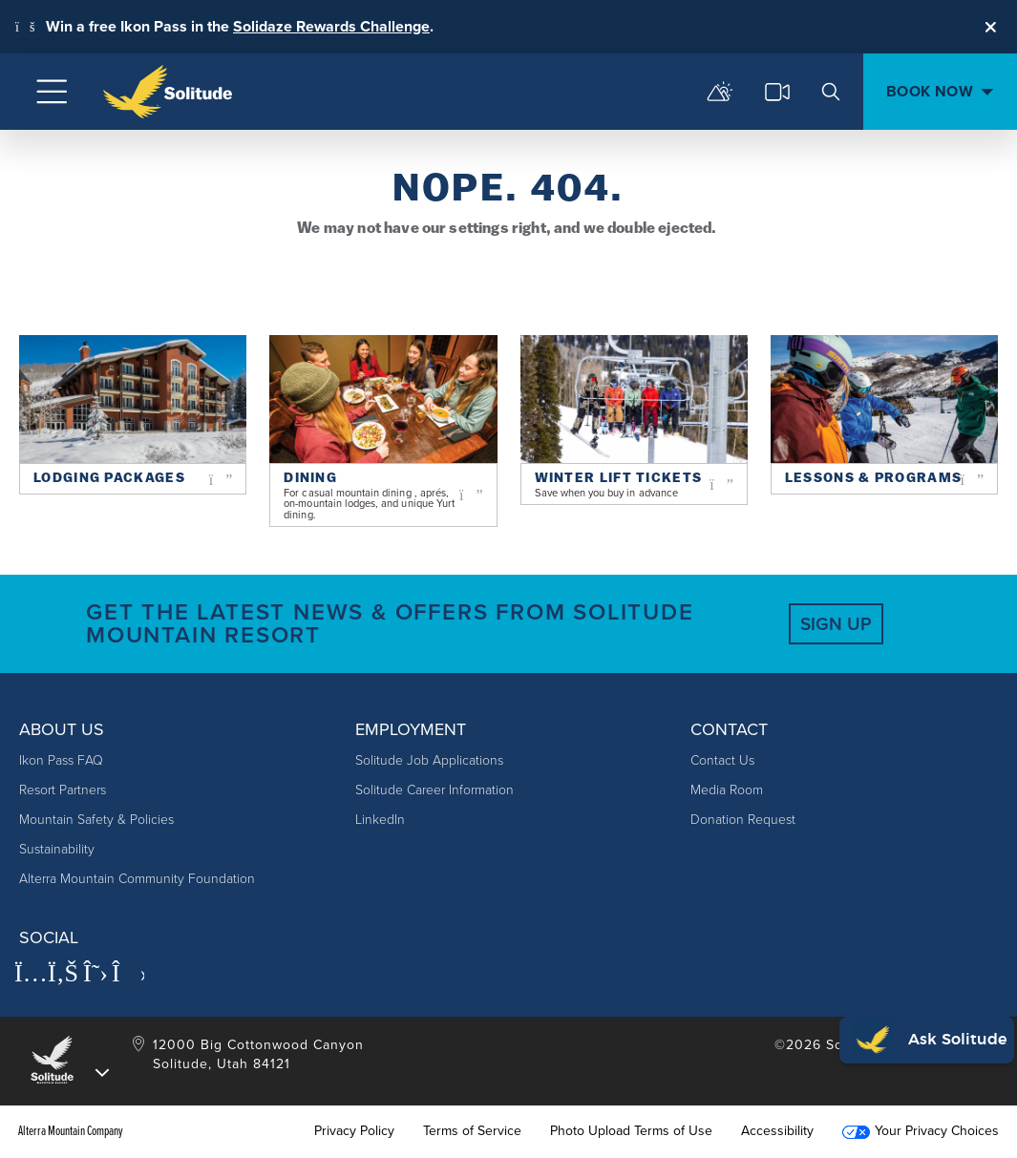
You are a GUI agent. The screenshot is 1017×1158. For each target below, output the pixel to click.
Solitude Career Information (434, 790)
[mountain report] (720, 92)
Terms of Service (472, 1131)
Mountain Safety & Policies (96, 820)
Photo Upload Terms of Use (631, 1131)
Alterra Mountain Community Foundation (137, 879)
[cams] (777, 92)
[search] (831, 92)
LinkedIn (380, 820)
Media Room (726, 790)
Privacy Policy (354, 1131)
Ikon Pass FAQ (61, 760)
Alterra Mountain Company (70, 1131)
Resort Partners (62, 790)
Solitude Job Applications (429, 760)
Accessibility (777, 1131)
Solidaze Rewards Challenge (331, 26)
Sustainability (57, 849)
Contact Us (722, 760)
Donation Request (742, 820)
